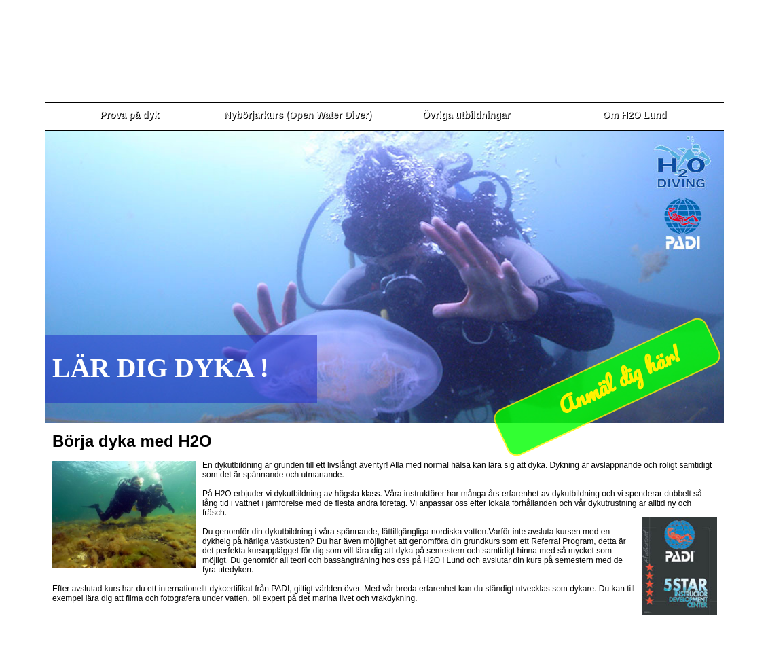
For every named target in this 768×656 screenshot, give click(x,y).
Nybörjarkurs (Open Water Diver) (297, 114)
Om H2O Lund (634, 114)
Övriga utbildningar (466, 114)
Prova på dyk (129, 114)
